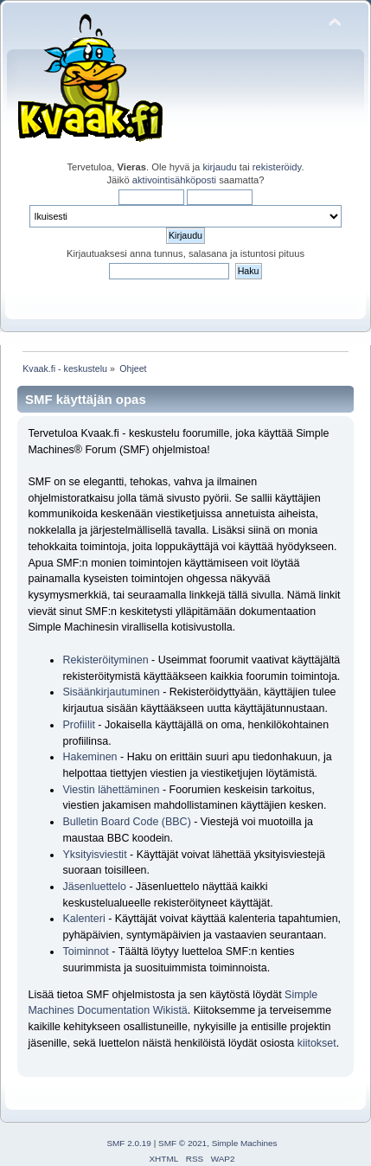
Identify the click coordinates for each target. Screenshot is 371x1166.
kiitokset (316, 1043)
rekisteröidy (277, 167)
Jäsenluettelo (93, 887)
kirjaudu (219, 167)
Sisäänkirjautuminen (110, 692)
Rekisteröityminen (105, 660)
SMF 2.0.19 (128, 1143)
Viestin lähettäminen (110, 790)
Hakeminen (89, 757)
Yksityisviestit (94, 855)
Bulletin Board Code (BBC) (128, 822)
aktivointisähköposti (174, 180)
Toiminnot (85, 951)
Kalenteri (83, 919)
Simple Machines (245, 1143)
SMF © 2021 (182, 1143)
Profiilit (78, 725)
